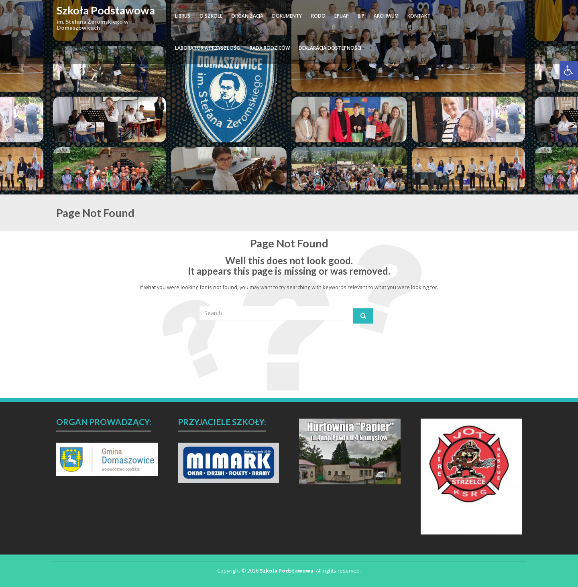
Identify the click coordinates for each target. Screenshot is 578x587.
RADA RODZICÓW (270, 48)
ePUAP (341, 15)
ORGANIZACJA (247, 15)
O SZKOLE (210, 15)
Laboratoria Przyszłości (207, 48)
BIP (361, 15)
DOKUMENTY (287, 15)
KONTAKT (418, 15)
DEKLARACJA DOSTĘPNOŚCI (330, 48)
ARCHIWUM (386, 15)
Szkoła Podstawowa (106, 10)
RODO (318, 15)
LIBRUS (182, 15)
